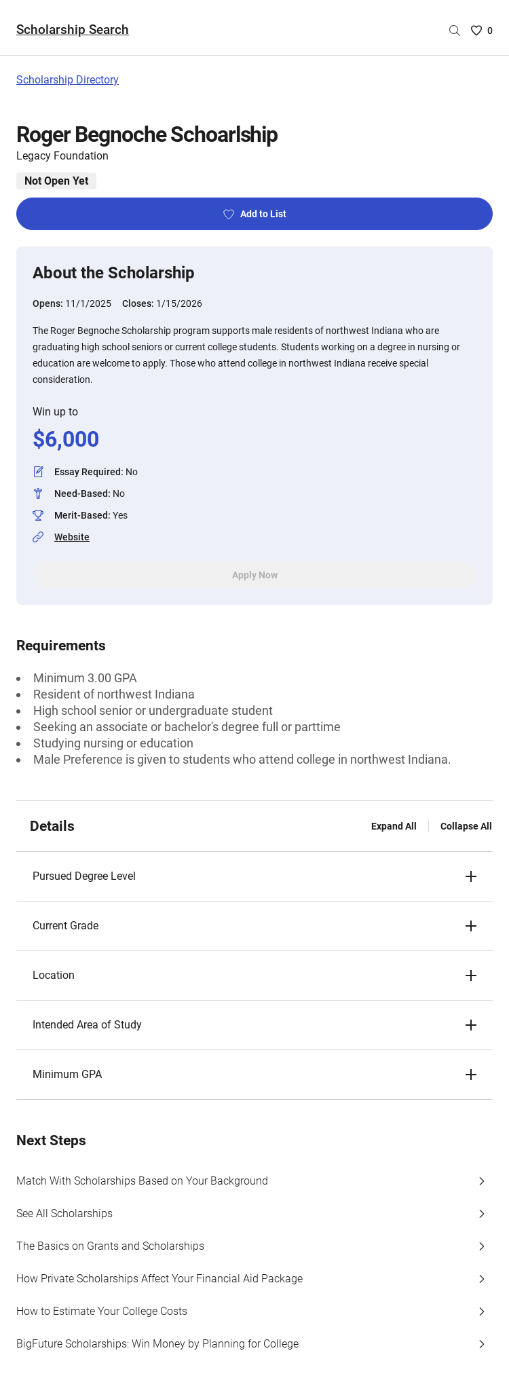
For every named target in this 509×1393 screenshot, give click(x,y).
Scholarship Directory (67, 79)
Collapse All (466, 826)
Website (72, 537)
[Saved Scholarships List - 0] (482, 30)
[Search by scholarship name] (455, 30)
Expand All (394, 826)
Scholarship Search (72, 29)
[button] (254, 876)
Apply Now (255, 575)
